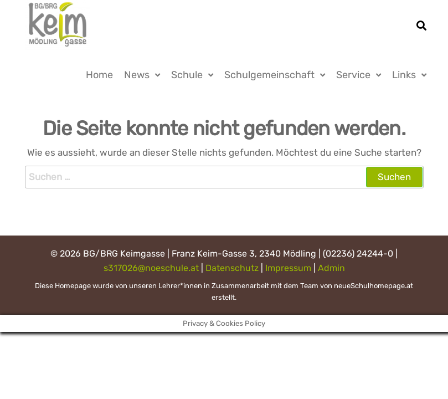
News (137, 75)
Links (404, 75)
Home (99, 75)
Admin (331, 268)
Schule (187, 75)
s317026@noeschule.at (151, 268)
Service (353, 75)
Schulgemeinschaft (269, 75)
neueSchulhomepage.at (373, 286)
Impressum (288, 268)
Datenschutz (232, 268)
